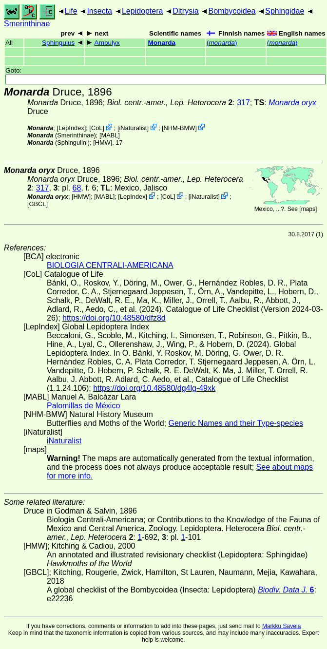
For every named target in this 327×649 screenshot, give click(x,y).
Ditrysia (185, 11)
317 (243, 102)
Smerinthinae (27, 23)
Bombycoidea (231, 11)
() (222, 42)
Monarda (161, 42)
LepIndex (71, 128)
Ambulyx (107, 42)
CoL (96, 128)
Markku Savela (281, 626)
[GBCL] (37, 204)
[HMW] (102, 142)
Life (71, 11)
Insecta (99, 11)
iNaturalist (133, 128)
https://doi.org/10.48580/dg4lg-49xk (154, 388)
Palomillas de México (83, 405)
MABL (109, 135)
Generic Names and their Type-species (236, 423)
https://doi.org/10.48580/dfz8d (114, 318)
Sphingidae (284, 11)
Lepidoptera (142, 11)
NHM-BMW (179, 128)
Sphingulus (58, 42)
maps (308, 209)
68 (77, 188)
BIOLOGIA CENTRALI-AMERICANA (110, 265)
